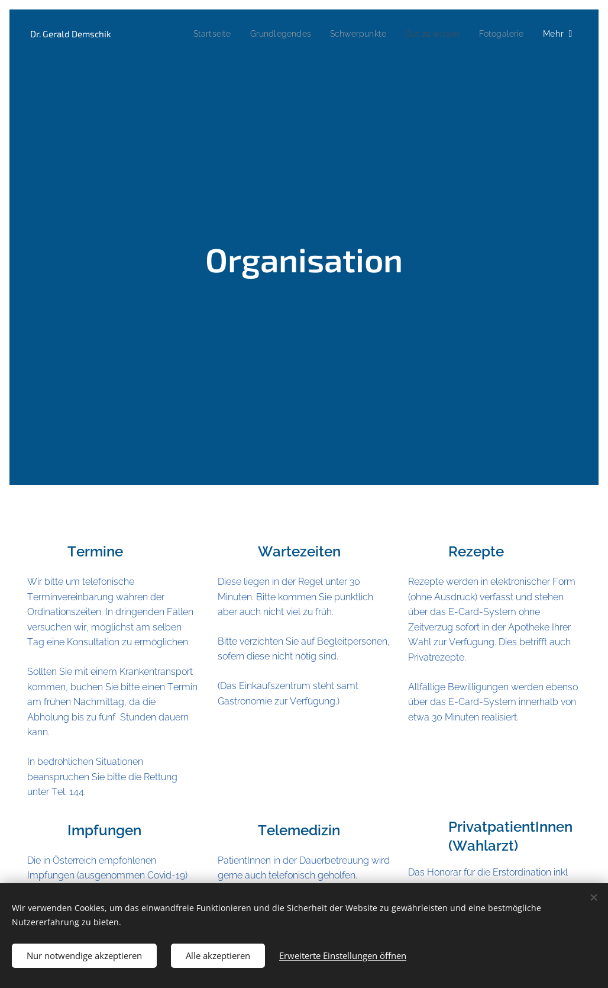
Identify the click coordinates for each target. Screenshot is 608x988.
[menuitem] (193, 34)
